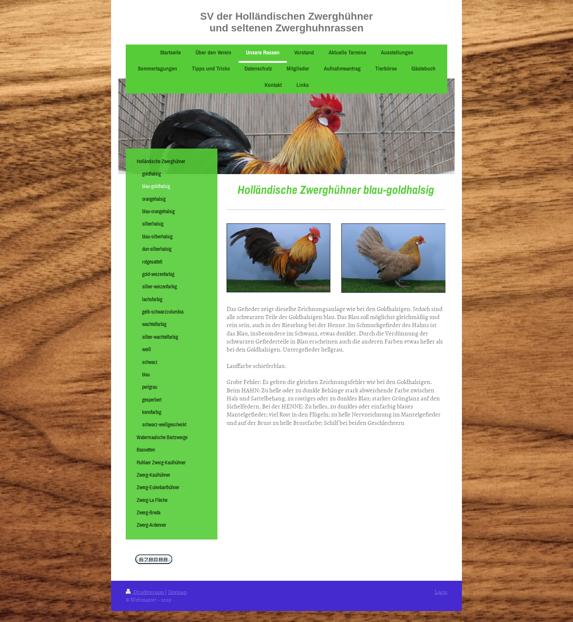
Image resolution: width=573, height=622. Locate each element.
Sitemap (177, 592)
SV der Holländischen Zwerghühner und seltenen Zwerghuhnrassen (286, 22)
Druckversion (145, 592)
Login (441, 592)
